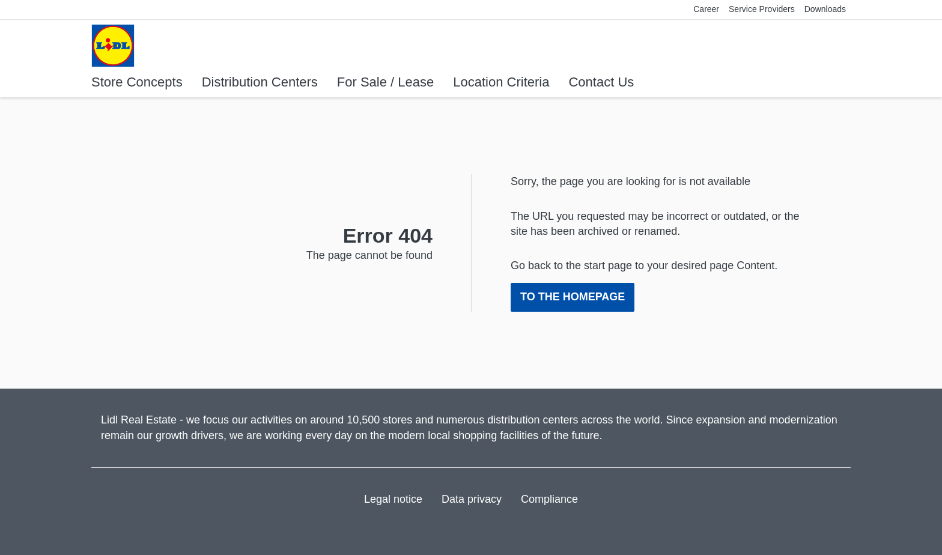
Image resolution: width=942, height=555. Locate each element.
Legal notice (393, 499)
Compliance (549, 499)
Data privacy (472, 499)
